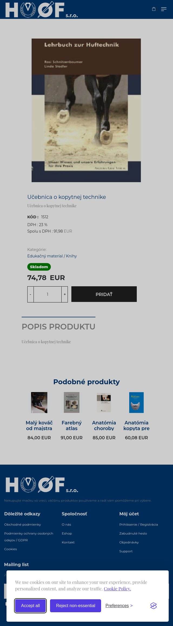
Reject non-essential (75, 605)
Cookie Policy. (117, 588)
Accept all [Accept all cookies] (30, 605)
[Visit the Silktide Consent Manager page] (153, 605)
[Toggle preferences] (119, 605)
